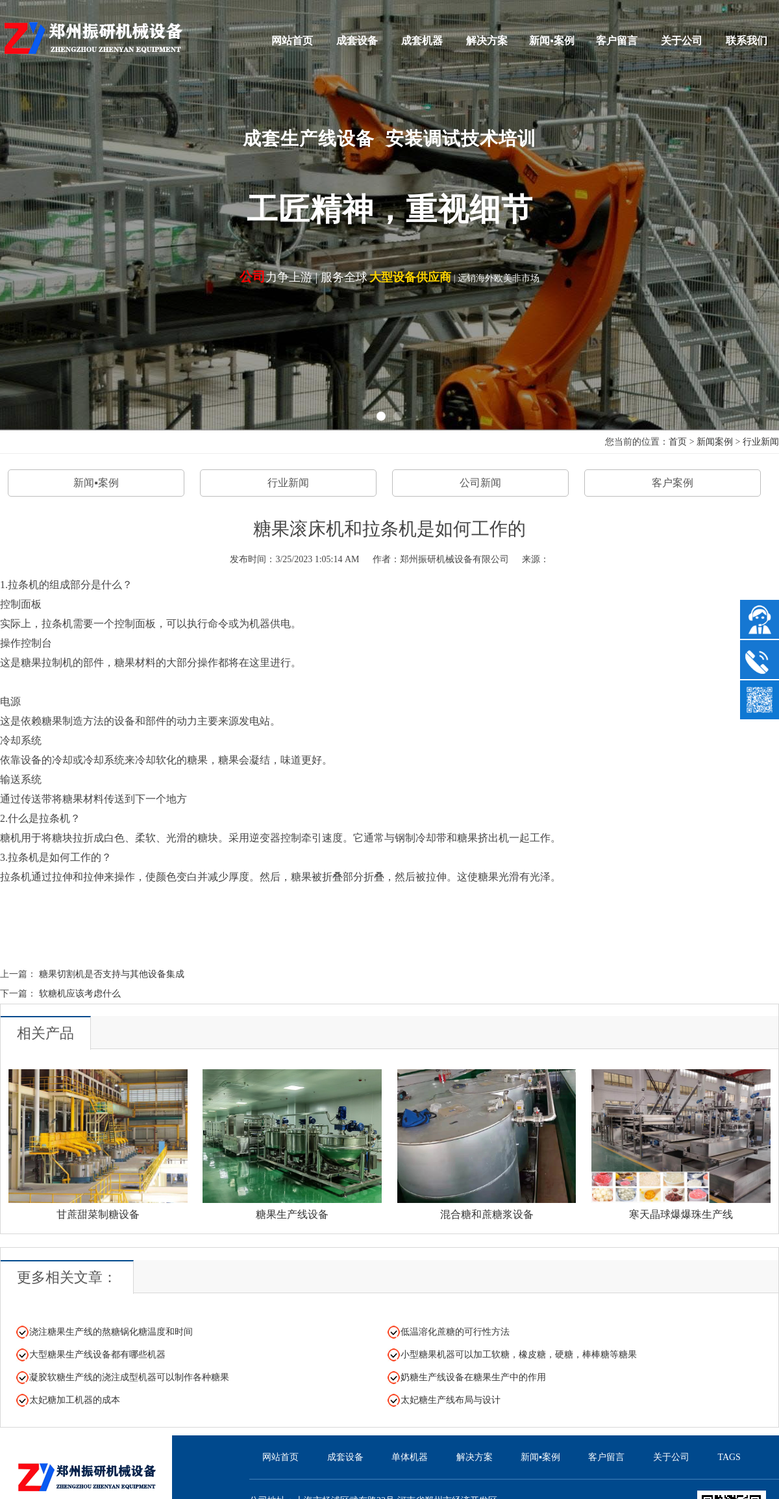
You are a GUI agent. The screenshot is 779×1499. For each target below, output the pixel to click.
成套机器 (422, 40)
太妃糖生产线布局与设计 (451, 1400)
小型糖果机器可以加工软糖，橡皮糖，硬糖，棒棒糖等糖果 (519, 1354)
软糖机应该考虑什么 (80, 993)
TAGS (728, 1457)
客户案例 (672, 482)
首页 (678, 442)
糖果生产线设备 (292, 1214)
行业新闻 (761, 442)
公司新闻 (480, 482)
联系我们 (746, 40)
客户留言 (616, 40)
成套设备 (357, 40)
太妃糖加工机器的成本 (74, 1400)
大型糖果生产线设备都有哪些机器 (97, 1354)
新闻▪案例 (552, 40)
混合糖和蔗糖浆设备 (487, 1214)
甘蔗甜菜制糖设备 (98, 1214)
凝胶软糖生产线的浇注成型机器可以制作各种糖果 (129, 1377)
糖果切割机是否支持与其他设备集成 (111, 974)
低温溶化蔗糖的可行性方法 (455, 1332)
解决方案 (487, 40)
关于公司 (681, 40)
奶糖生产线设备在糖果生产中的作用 (473, 1377)
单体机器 (409, 1457)
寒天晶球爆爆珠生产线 (681, 1214)
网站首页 (292, 40)
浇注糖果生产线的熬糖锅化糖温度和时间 (111, 1332)
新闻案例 (715, 442)
